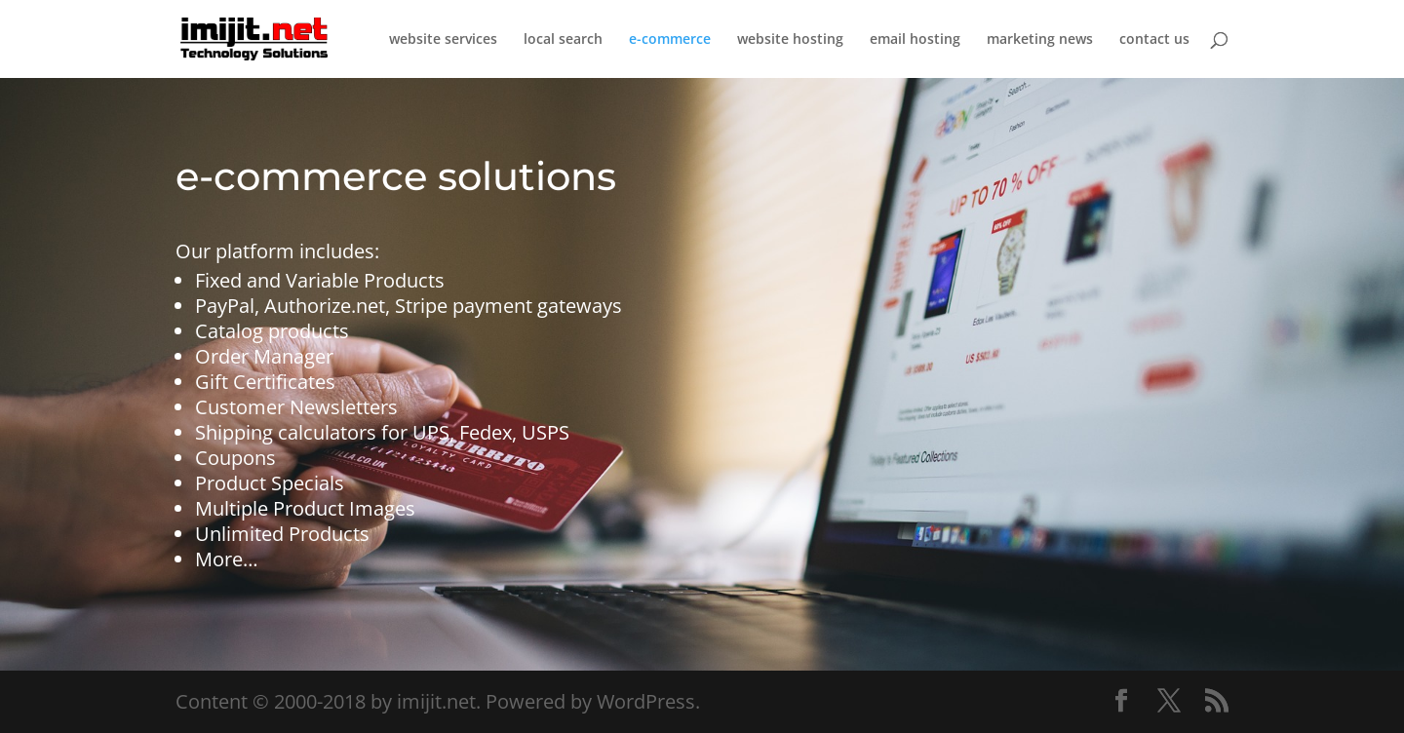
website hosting (790, 40)
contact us (1154, 40)
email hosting (915, 40)
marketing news (1040, 40)
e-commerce (670, 40)
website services (443, 40)
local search (563, 40)
